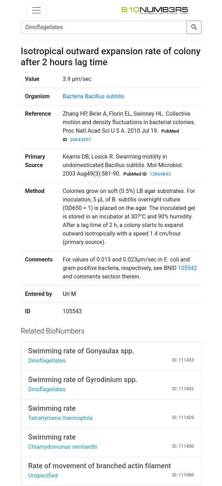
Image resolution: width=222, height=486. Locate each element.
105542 (187, 268)
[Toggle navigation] (36, 10)
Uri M (69, 294)
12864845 (160, 174)
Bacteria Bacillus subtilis (93, 96)
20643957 (80, 139)
